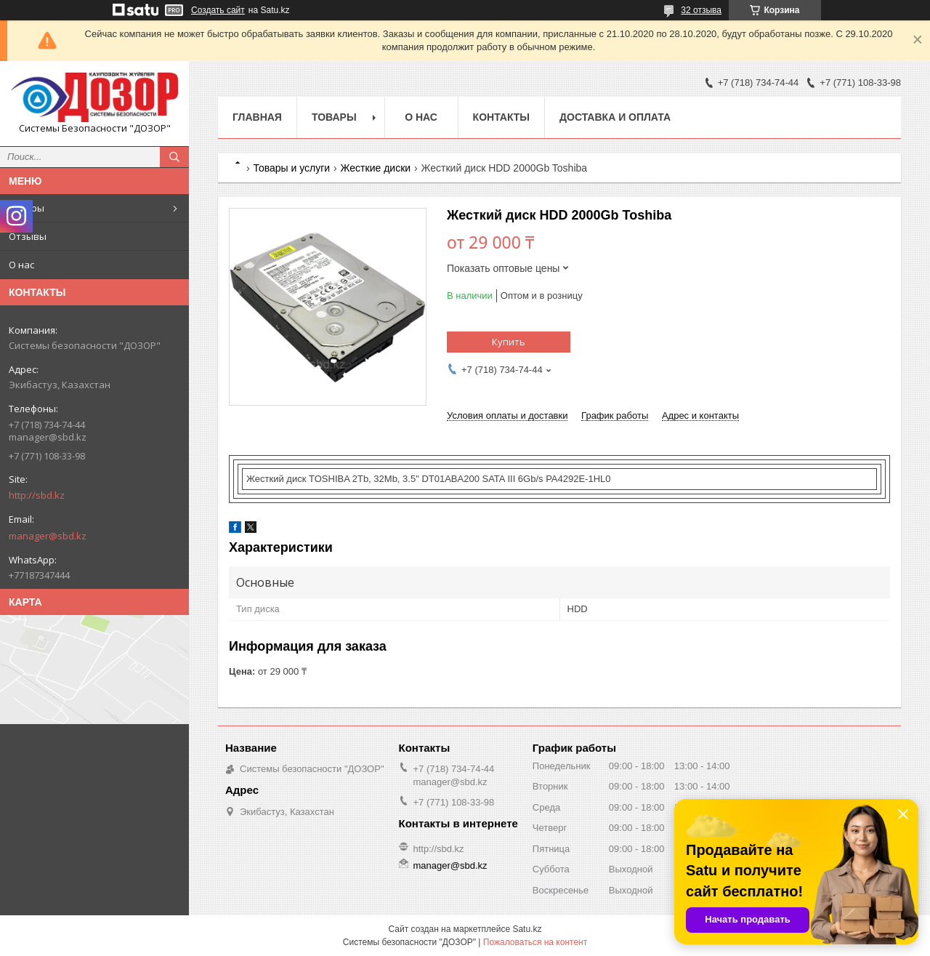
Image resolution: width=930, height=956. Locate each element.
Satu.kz (526, 929)
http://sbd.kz (37, 495)
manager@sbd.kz (47, 535)
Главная (257, 117)
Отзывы (27, 236)
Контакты (501, 117)
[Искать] (174, 157)
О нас (21, 264)
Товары (26, 207)
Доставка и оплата (615, 117)
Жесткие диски (376, 168)
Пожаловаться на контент (535, 942)
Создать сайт (218, 10)
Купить (508, 341)
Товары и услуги (291, 168)
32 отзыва (701, 10)
